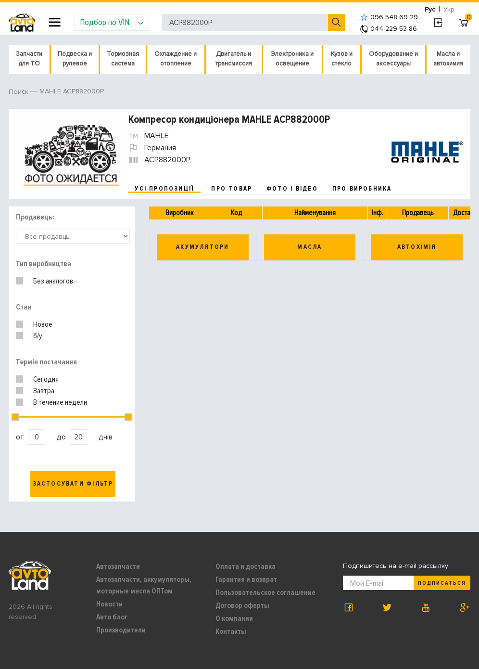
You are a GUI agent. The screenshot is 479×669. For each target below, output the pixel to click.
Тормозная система (123, 58)
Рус (430, 9)
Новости (109, 604)
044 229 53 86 (388, 29)
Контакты (230, 631)
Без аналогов (53, 281)
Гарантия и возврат (246, 579)
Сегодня (46, 379)
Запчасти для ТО (29, 58)
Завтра (43, 391)
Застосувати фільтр (73, 484)
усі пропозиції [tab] (164, 189)
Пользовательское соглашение (265, 592)
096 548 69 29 (389, 17)
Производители (121, 630)
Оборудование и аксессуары (393, 58)
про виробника (362, 189)
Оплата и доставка (245, 566)
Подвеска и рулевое (75, 58)
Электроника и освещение (292, 58)
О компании (234, 618)
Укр (448, 9)
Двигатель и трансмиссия (233, 58)
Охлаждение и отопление (175, 58)
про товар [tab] (231, 189)
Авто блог (111, 617)
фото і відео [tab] (292, 189)
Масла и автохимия (448, 58)
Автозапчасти (118, 566)
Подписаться (442, 583)
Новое (42, 324)
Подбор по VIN (112, 22)
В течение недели (60, 402)
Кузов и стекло (342, 58)
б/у (37, 336)
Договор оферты (242, 605)
